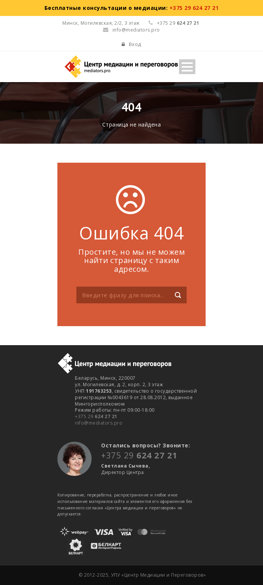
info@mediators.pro (131, 30)
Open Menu (187, 66)
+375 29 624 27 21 (194, 7)
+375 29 (96, 416)
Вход (135, 44)
